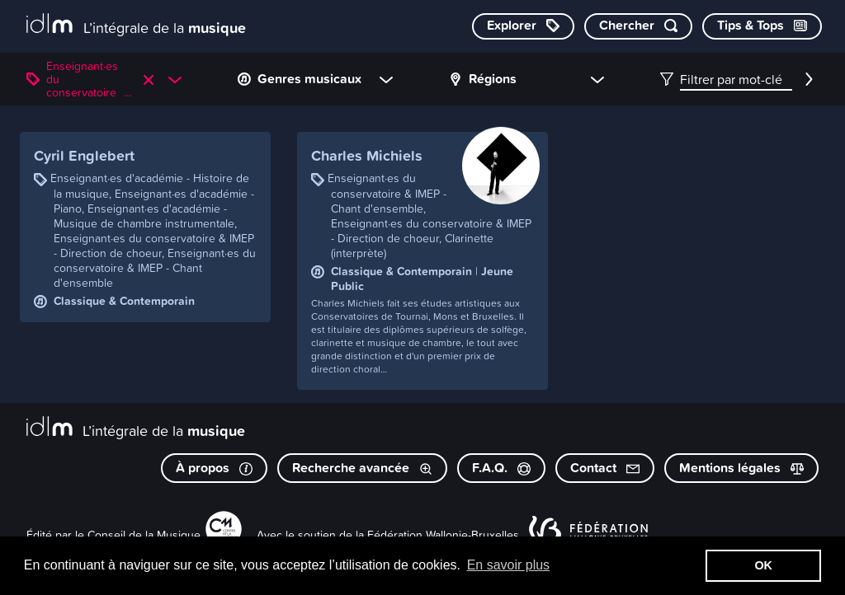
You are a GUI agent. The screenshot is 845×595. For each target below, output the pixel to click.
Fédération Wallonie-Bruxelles (443, 534)
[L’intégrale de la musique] (136, 25)
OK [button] (763, 565)
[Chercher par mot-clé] (638, 26)
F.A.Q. (501, 467)
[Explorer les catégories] (523, 26)
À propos (214, 467)
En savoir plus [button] (508, 565)
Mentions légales (741, 467)
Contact (605, 467)
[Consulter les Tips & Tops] (762, 26)
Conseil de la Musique (144, 534)
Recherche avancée (362, 467)
